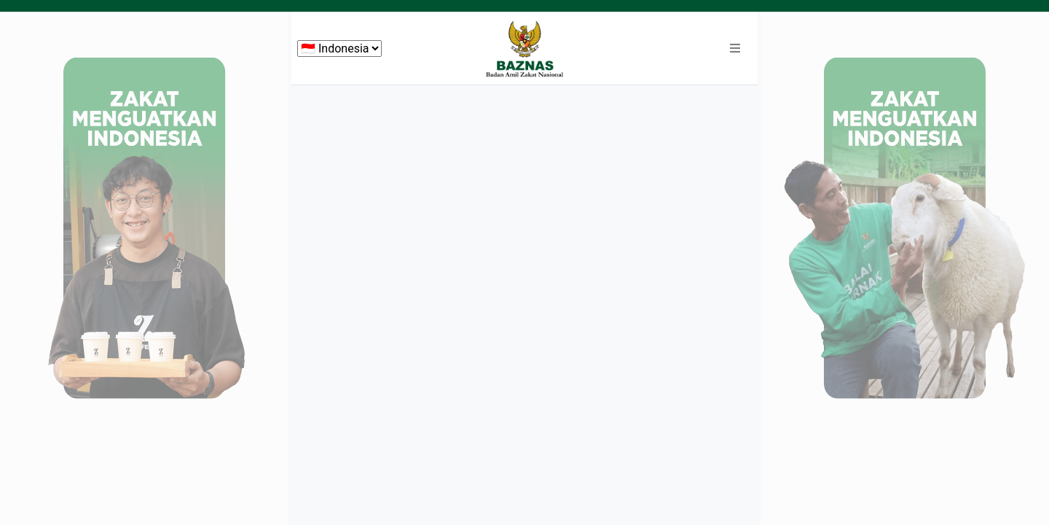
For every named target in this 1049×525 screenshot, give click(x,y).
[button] (735, 48)
